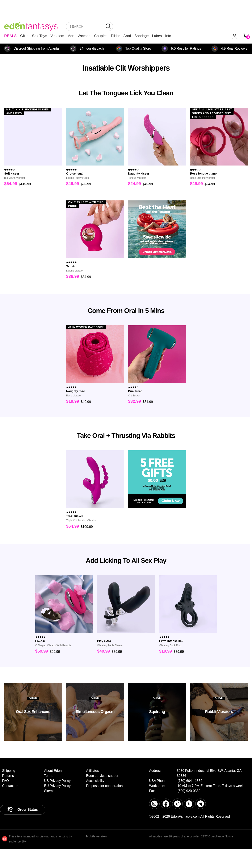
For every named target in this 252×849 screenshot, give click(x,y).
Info (168, 36)
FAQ (5, 781)
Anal (127, 36)
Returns (8, 775)
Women (84, 36)
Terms (48, 775)
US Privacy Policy (57, 781)
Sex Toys (39, 36)
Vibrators (57, 36)
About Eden (53, 770)
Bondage (141, 36)
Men (70, 36)
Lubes (157, 36)
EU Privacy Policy (57, 786)
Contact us (10, 786)
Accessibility (95, 781)
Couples (101, 36)
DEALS (10, 36)
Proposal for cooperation (104, 786)
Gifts (24, 36)
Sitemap (50, 791)
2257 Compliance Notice (217, 836)
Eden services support (102, 775)
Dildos (115, 36)
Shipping (8, 770)
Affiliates (92, 770)
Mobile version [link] (96, 836)
